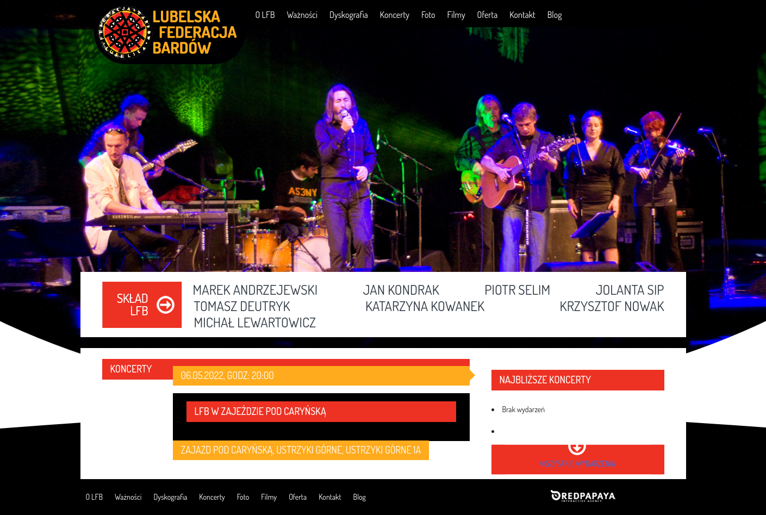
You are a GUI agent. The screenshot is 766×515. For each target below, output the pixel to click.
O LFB (265, 14)
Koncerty (394, 14)
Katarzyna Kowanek (424, 306)
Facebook (608, 14)
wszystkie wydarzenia (577, 463)
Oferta (487, 14)
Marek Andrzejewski (255, 290)
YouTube (639, 14)
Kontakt (522, 14)
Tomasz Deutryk (242, 306)
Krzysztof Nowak (612, 306)
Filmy (456, 14)
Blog (554, 14)
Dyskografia (348, 14)
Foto (428, 14)
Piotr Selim (517, 290)
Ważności (302, 14)
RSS (670, 14)
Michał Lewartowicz (255, 323)
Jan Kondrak (401, 290)
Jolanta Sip (630, 290)
